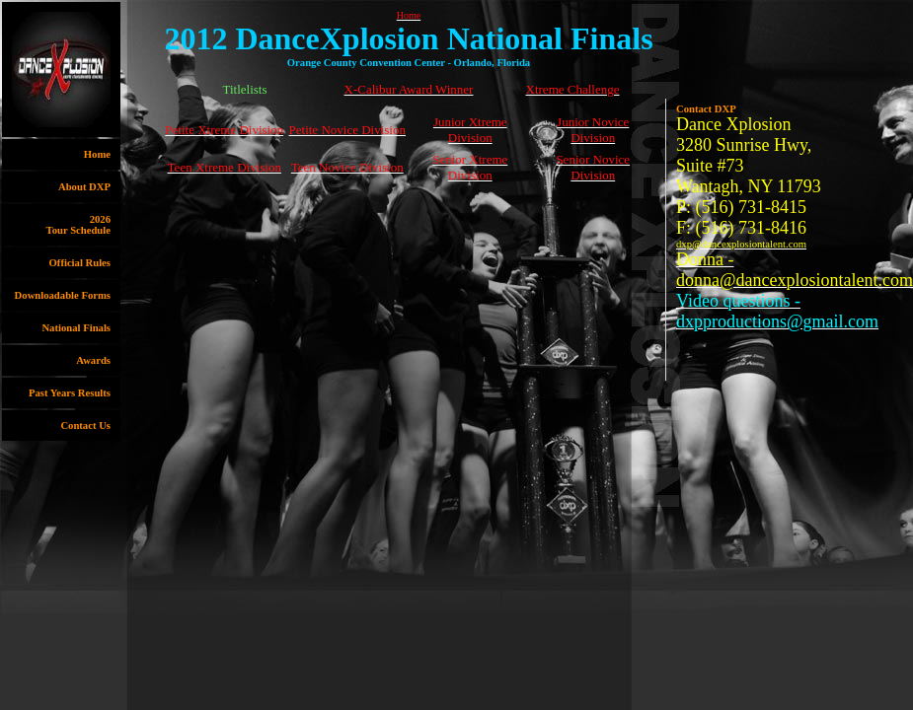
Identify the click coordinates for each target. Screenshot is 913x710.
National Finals (76, 327)
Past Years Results (70, 393)
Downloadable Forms (63, 295)
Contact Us (85, 425)
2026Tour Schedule (78, 225)
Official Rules (80, 262)
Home (97, 154)
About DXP (84, 186)
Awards (93, 360)
